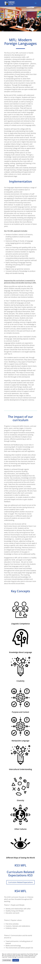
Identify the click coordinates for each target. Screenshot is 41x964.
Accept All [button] (15, 960)
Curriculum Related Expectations (20, 882)
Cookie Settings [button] (7, 960)
